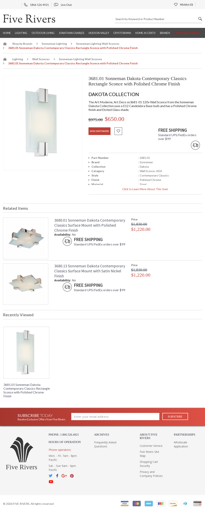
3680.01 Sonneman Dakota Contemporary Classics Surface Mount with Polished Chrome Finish (89, 225)
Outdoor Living (43, 32)
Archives (101, 434)
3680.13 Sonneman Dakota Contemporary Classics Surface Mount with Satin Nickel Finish (89, 270)
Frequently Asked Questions (105, 444)
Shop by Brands (22, 43)
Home (7, 32)
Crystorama (122, 32)
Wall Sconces (41, 59)
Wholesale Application (181, 444)
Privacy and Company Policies (151, 474)
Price (134, 219)
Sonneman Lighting (54, 43)
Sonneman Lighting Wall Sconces (97, 43)
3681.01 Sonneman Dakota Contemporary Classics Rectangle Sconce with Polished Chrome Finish (26, 390)
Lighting (21, 32)
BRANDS (165, 32)
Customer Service (186, 32)
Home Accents (145, 32)
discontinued (99, 131)
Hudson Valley (99, 32)
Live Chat (63, 4)
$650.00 (114, 119)
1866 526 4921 (36, 4)
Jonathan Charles (71, 32)
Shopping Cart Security (149, 464)
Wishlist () (183, 4)
